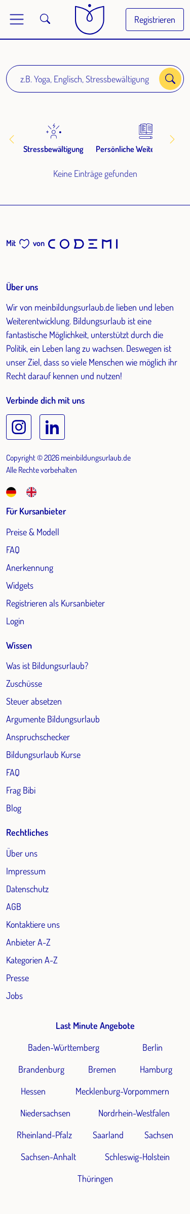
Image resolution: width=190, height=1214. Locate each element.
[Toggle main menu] (16, 19)
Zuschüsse (24, 683)
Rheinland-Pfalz (44, 1134)
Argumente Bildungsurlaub (53, 718)
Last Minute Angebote (95, 1025)
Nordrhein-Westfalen (134, 1112)
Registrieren (154, 19)
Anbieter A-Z (28, 942)
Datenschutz (27, 888)
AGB (13, 906)
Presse (17, 977)
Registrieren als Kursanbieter (55, 603)
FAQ (13, 549)
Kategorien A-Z (32, 959)
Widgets (19, 585)
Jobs (14, 995)
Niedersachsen (45, 1112)
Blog (13, 807)
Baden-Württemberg (63, 1047)
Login (15, 620)
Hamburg (156, 1069)
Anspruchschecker (38, 736)
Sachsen (158, 1134)
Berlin (152, 1047)
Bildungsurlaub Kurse (43, 754)
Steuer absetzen (34, 701)
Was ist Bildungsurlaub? (47, 665)
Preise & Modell (32, 531)
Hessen (33, 1091)
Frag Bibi (20, 790)
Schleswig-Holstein (137, 1156)
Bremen (102, 1069)
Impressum (26, 870)
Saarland (108, 1134)
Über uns (21, 853)
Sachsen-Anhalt (48, 1156)
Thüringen (95, 1178)
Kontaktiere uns (33, 924)
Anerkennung (29, 567)
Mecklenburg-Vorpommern (122, 1091)
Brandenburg (41, 1069)
